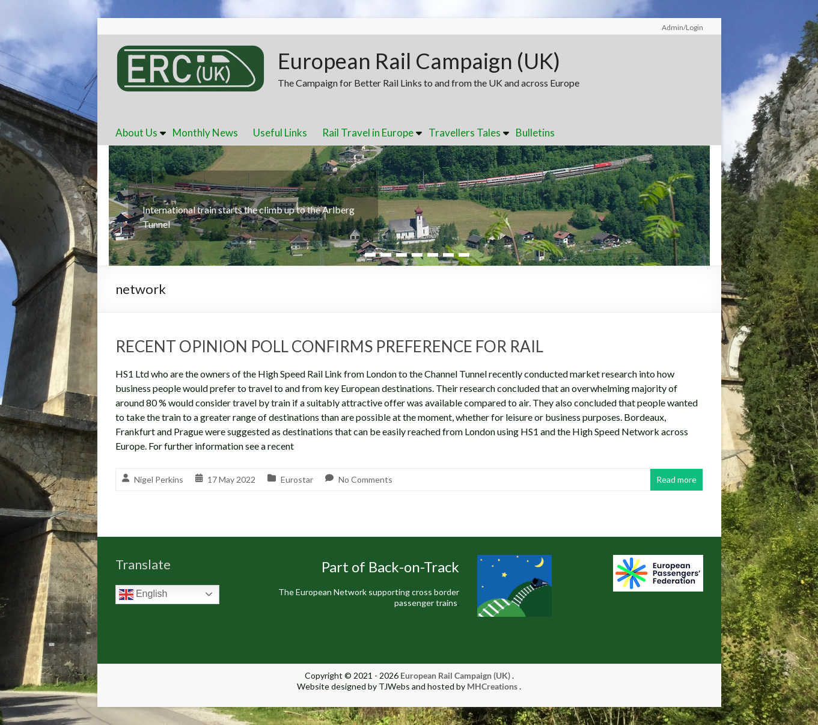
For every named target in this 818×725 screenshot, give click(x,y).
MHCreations (492, 686)
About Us (136, 132)
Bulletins (535, 132)
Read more (676, 479)
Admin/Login (682, 27)
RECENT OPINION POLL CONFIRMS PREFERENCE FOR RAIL (329, 346)
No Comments (365, 479)
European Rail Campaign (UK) (419, 60)
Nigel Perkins (158, 479)
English (143, 594)
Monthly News (205, 132)
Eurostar (297, 479)
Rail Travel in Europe (368, 132)
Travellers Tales (465, 132)
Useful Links (280, 132)
